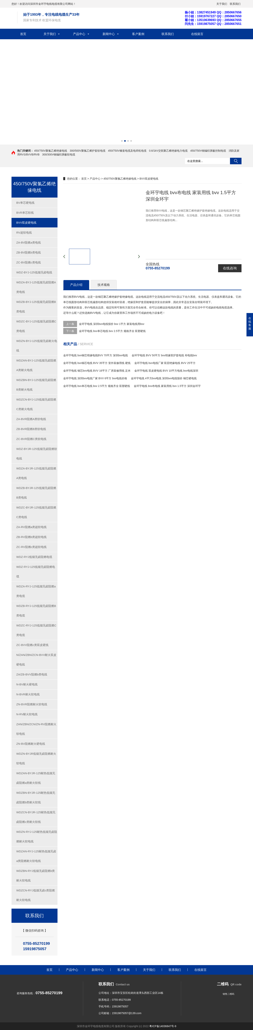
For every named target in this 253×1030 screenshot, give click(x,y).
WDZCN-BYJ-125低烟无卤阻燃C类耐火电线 (36, 404)
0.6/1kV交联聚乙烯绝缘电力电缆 (168, 150)
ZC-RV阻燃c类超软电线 (31, 547)
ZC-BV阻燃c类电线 (28, 262)
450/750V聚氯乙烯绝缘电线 (50, 150)
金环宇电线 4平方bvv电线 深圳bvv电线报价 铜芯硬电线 (164, 378)
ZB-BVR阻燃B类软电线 (31, 429)
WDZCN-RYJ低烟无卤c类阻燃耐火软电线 (35, 895)
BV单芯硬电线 (25, 202)
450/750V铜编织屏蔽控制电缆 (208, 150)
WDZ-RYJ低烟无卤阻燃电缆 (34, 556)
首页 (23, 34)
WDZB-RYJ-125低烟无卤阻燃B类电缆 (36, 610)
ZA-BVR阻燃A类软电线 (31, 419)
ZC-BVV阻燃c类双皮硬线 (32, 645)
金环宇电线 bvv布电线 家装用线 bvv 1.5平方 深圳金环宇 (167, 385)
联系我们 (235, 3)
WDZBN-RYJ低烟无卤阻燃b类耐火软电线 (35, 875)
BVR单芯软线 (25, 212)
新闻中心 (109, 34)
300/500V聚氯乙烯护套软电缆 (87, 150)
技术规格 (104, 284)
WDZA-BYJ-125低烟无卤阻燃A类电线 (36, 287)
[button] (122, 141)
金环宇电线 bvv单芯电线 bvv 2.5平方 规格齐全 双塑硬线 (112, 331)
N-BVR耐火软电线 (28, 694)
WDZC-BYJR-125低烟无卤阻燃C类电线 (36, 512)
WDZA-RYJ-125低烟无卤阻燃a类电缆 (36, 591)
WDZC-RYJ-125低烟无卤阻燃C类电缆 (36, 630)
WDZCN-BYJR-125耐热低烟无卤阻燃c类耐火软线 (35, 817)
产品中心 (79, 34)
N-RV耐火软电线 (27, 714)
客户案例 (138, 34)
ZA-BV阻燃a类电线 (28, 242)
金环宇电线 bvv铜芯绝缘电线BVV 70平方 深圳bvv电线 (95, 355)
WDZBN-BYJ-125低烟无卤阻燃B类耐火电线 (36, 384)
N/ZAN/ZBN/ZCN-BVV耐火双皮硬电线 (36, 659)
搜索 (236, 161)
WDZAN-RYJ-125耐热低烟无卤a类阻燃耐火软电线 (36, 856)
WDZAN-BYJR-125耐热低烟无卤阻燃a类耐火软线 (35, 778)
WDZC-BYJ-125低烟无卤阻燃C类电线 (36, 326)
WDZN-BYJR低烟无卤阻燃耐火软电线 (36, 758)
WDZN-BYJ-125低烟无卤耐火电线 (36, 345)
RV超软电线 (24, 232)
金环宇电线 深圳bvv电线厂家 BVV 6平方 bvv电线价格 (95, 378)
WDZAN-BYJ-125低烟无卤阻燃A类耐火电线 (36, 365)
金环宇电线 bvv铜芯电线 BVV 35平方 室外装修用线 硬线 (97, 363)
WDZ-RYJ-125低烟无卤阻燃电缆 (35, 571)
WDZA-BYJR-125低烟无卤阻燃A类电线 (36, 473)
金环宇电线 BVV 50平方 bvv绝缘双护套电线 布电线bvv (164, 355)
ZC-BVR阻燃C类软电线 (31, 439)
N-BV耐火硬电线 (27, 684)
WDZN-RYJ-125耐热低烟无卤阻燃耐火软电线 (36, 836)
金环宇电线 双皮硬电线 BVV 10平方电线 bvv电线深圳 (166, 370)
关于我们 (221, 3)
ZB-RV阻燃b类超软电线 (31, 537)
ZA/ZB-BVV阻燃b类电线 (31, 674)
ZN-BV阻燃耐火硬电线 (30, 743)
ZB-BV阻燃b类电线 (28, 252)
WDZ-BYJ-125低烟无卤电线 (34, 272)
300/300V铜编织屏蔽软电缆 (58, 154)
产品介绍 (76, 284)
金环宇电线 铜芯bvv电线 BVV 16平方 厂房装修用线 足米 (97, 370)
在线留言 (197, 34)
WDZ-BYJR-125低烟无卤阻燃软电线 (36, 453)
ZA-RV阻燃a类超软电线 (31, 527)
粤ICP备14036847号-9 (162, 1026)
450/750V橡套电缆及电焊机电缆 (127, 150)
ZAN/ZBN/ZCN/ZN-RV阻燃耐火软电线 (36, 729)
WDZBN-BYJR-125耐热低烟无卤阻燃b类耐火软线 (35, 797)
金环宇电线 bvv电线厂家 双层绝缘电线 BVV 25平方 (165, 363)
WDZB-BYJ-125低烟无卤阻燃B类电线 (36, 306)
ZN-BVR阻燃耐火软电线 (31, 704)
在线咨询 (230, 268)
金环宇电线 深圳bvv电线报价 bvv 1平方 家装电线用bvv (111, 323)
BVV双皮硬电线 (26, 222)
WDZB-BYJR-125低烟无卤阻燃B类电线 (36, 492)
